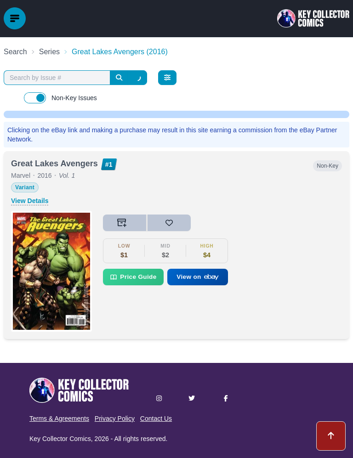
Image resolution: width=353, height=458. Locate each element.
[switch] (35, 97)
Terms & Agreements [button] (59, 418)
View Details (29, 200)
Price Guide (133, 277)
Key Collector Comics (60, 438)
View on (197, 276)
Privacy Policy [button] (115, 418)
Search (15, 52)
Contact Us (156, 418)
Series (49, 52)
